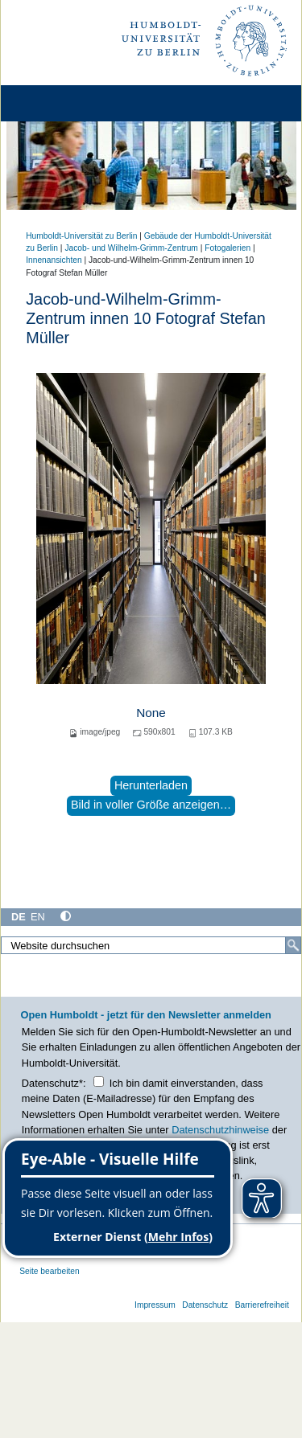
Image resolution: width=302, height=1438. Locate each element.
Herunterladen (151, 785)
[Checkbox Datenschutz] (98, 1081)
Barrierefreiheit (262, 1305)
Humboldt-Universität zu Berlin (81, 235)
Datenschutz (205, 1305)
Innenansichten (53, 260)
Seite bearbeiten (49, 1271)
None (151, 712)
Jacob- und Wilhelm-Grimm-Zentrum (130, 248)
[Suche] (293, 945)
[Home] (58, 103)
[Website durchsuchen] (151, 945)
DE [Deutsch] (18, 917)
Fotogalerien (227, 248)
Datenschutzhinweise (220, 1130)
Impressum (155, 1305)
